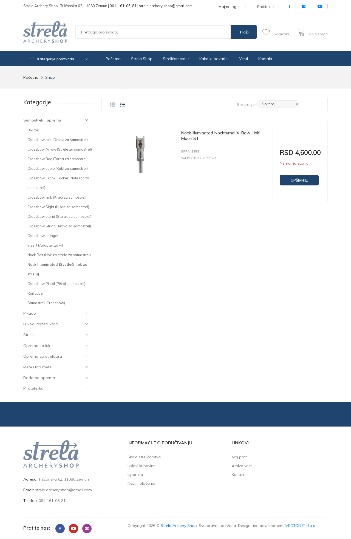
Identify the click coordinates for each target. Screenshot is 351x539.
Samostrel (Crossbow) (46, 303)
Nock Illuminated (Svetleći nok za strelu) (57, 269)
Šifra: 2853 (190, 151)
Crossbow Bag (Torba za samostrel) (57, 159)
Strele (28, 334)
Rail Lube (35, 293)
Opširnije (299, 180)
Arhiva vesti (242, 465)
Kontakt (265, 58)
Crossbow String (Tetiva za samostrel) (59, 226)
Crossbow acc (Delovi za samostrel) (57, 139)
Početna (113, 58)
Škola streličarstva (144, 457)
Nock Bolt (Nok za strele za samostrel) (59, 255)
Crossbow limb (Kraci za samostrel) (56, 197)
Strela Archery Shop (179, 525)
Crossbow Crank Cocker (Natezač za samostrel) (58, 183)
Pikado (29, 313)
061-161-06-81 (123, 6)
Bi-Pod (33, 130)
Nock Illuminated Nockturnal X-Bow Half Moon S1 (220, 135)
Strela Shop (141, 58)
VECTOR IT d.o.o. (300, 525)
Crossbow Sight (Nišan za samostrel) (58, 207)
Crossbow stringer (43, 235)
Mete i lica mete (37, 367)
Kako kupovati (214, 58)
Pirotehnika (33, 388)
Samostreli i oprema (42, 120)
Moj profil (240, 457)
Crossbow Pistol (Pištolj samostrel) (56, 283)
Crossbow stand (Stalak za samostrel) (59, 216)
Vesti (243, 58)
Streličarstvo (176, 58)
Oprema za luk (36, 345)
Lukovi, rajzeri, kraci (40, 324)
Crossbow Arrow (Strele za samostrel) (59, 149)
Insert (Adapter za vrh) (46, 245)
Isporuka (135, 474)
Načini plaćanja (141, 483)
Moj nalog (229, 7)
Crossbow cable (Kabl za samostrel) (57, 168)
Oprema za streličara (42, 356)
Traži (244, 32)
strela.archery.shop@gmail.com (166, 6)
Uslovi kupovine (141, 465)
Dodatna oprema (39, 378)
